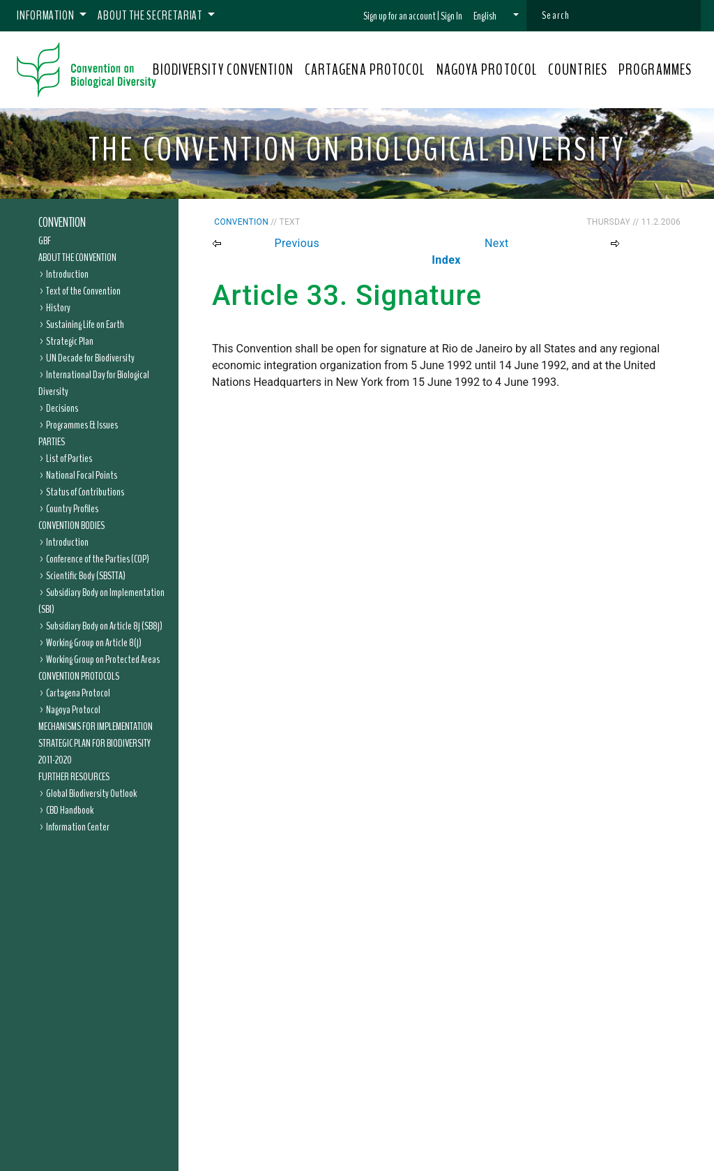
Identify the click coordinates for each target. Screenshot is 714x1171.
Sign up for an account (399, 16)
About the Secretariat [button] (151, 15)
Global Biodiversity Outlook (91, 793)
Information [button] (47, 15)
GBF (44, 240)
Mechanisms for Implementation (95, 726)
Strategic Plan (69, 341)
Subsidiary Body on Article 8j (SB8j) (104, 626)
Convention (62, 223)
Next (497, 243)
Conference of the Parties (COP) (97, 559)
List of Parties (69, 458)
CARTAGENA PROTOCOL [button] (365, 69)
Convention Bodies (71, 525)
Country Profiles (72, 508)
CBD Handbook (69, 810)
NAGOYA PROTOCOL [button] (487, 69)
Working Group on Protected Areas (103, 659)
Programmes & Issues (82, 425)
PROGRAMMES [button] (655, 69)
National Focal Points (81, 475)
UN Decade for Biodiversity (90, 358)
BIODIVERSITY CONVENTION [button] (223, 69)
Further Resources (73, 776)
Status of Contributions (85, 492)
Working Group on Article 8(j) (94, 642)
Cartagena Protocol (78, 693)
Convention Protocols (78, 676)
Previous (296, 243)
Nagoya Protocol (73, 709)
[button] (496, 16)
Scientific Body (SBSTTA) (86, 575)
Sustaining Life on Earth (85, 324)
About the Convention (77, 257)
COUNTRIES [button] (577, 69)
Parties (51, 441)
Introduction (67, 274)
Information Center (77, 827)
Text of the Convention (83, 291)
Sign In (451, 16)
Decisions (62, 408)
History (58, 307)
